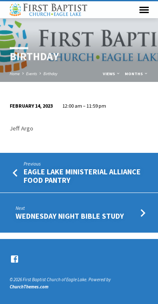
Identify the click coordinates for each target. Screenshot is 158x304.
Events (31, 73)
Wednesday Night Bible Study (70, 216)
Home (15, 73)
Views (112, 73)
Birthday (50, 73)
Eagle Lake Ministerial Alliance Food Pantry (82, 176)
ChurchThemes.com (29, 287)
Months (136, 73)
